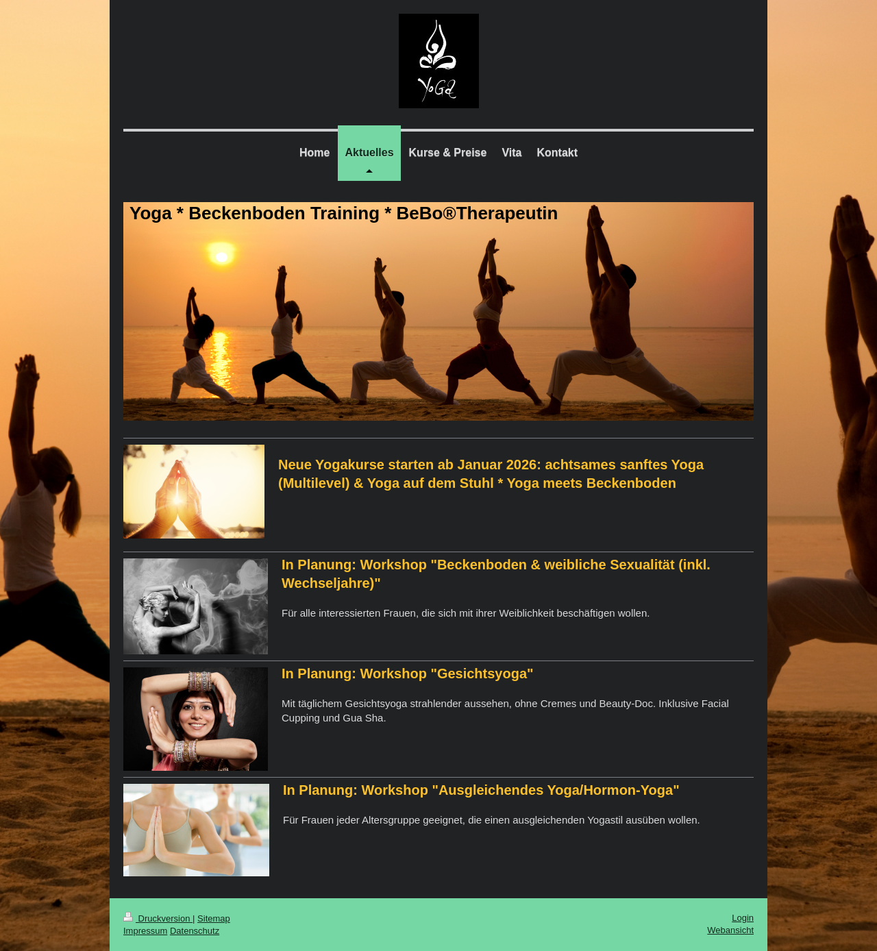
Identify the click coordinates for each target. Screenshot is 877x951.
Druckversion (158, 918)
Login (743, 918)
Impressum (145, 931)
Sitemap (213, 918)
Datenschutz (194, 931)
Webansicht (730, 930)
